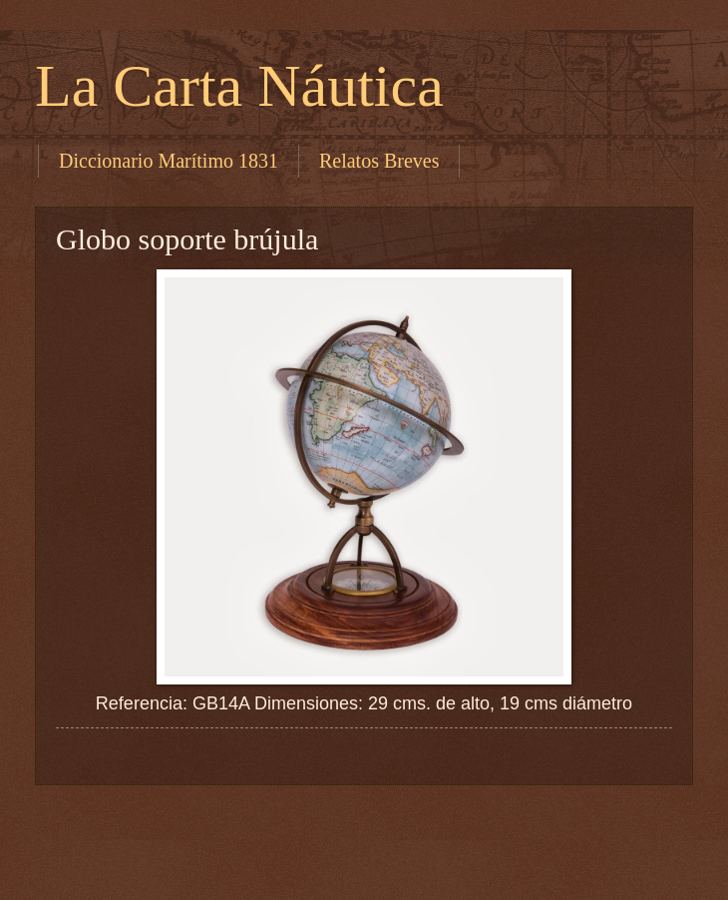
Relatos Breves (379, 161)
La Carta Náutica (239, 86)
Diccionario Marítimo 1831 (168, 161)
